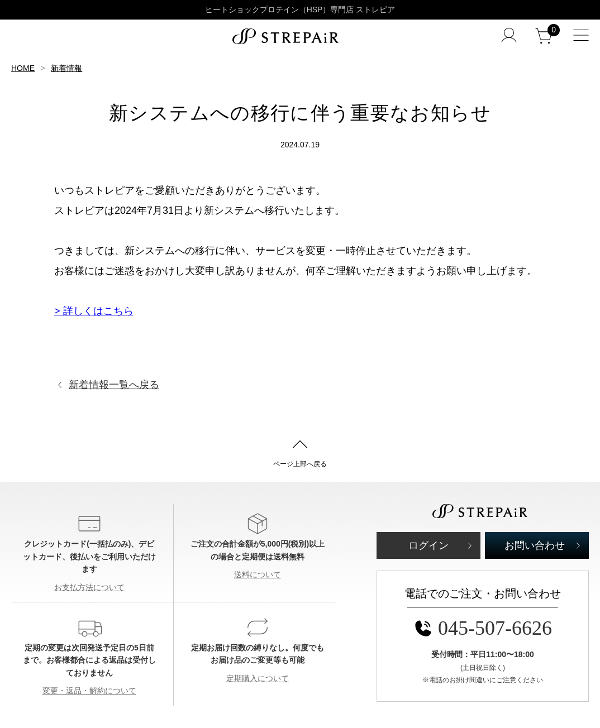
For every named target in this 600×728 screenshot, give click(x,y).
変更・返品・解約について (89, 690)
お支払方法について (89, 587)
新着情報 (66, 68)
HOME (23, 68)
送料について (257, 574)
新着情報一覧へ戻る (114, 384)
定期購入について (257, 678)
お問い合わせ (534, 545)
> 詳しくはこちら (94, 311)
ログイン (428, 545)
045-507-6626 (482, 628)
